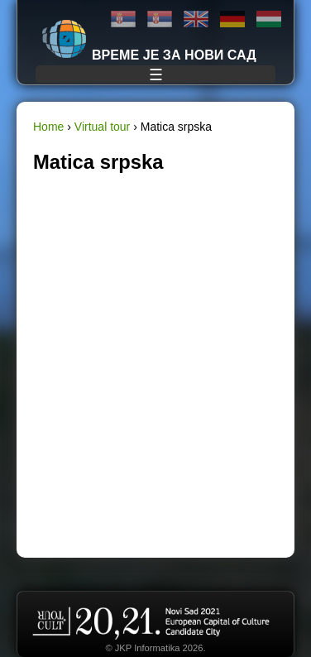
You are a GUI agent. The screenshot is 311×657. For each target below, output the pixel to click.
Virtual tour (102, 126)
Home (48, 126)
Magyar (268, 19)
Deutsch (232, 19)
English (196, 19)
